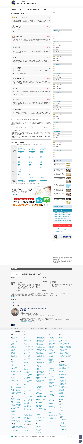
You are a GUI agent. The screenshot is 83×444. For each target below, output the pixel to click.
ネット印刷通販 (52, 376)
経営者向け (51, 382)
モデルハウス (31, 148)
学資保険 (13, 355)
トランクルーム (27, 356)
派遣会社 (50, 353)
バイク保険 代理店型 (63, 368)
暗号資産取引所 (14, 389)
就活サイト (51, 337)
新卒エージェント (52, 364)
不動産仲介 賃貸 (14, 408)
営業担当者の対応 (32, 149)
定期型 (65, 378)
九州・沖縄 (42, 159)
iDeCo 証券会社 (14, 368)
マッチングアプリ (52, 407)
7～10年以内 (42, 177)
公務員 (37, 399)
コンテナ (26, 359)
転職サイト (51, 341)
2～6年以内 (31, 177)
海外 (28, 426)
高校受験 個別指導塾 (40, 353)
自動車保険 (13, 335)
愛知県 (19, 164)
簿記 (40, 395)
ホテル (25, 427)
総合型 (26, 394)
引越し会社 (26, 362)
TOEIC (37, 396)
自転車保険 (13, 344)
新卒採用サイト (52, 362)
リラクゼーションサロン (40, 417)
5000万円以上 (31, 181)
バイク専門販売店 (28, 380)
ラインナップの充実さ (43, 148)
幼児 (37, 387)
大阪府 (30, 164)
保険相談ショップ (14, 356)
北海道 (19, 156)
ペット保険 (13, 349)
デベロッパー (14, 432)
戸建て (18, 399)
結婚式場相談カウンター (53, 404)
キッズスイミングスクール (40, 418)
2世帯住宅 (20, 171)
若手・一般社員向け (53, 385)
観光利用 (26, 430)
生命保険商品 (62, 381)
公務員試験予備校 (39, 406)
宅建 (37, 395)
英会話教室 (38, 389)
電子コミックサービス (28, 393)
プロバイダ (61, 344)
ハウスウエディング (52, 400)
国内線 (26, 421)
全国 (55, 418)
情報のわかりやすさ (21, 148)
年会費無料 (14, 381)
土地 (21, 399)
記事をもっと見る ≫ (58, 206)
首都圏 (13, 405)
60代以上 (19, 169)
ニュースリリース (28, 436)
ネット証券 (13, 361)
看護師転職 (51, 347)
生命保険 (13, 350)
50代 (40, 167)
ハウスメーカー (15, 430)
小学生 (44, 377)
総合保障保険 (62, 395)
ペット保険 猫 (62, 375)
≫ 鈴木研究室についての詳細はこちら (27, 321)
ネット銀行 (13, 370)
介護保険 (61, 393)
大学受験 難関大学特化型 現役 (41, 341)
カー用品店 (38, 430)
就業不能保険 (62, 389)
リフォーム (13, 414)
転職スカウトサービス (53, 344)
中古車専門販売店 (28, 374)
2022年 (23, 302)
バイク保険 (13, 340)
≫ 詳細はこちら (14, 296)
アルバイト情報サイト (53, 340)
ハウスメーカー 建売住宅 (61, 229)
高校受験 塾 (38, 346)
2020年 (30, 302)
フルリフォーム (15, 415)
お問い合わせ (41, 436)
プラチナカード (64, 423)
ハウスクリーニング (28, 341)
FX (11, 375)
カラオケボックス (52, 419)
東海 (40, 157)
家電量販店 (38, 425)
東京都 (19, 162)
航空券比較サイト (27, 417)
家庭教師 (37, 378)
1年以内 (19, 177)
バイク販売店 (26, 378)
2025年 (12, 302)
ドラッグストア (39, 426)
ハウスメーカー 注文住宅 (15, 421)
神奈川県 (30, 162)
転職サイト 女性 (52, 343)
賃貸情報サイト (14, 410)
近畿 (19, 159)
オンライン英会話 (39, 390)
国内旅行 (26, 415)
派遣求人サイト (52, 356)
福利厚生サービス (27, 406)
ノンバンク (17, 378)
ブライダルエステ (52, 391)
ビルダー (13, 424)
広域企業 (62, 350)
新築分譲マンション (60, 231)
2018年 (37, 302)
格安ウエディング (52, 402)
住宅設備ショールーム (15, 413)
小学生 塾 (37, 369)
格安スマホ (66, 343)
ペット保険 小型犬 (62, 374)
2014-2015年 (48, 302)
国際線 (29, 421)
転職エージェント (52, 346)
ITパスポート (42, 399)
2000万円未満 (20, 180)
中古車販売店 (26, 372)
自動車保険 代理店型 (63, 365)
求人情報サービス (52, 358)
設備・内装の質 (31, 152)
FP (37, 393)
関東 (56, 414)
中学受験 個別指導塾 (40, 363)
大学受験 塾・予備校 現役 (41, 335)
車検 (25, 384)
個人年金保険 (62, 396)
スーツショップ (39, 429)
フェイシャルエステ (52, 392)
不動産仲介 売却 (14, 398)
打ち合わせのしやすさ (22, 149)
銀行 (13, 365)
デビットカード (14, 386)
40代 (30, 167)
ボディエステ (51, 394)
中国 (70, 347)
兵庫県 (41, 164)
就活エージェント (52, 335)
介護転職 (50, 349)
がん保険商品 (62, 386)
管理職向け (51, 383)
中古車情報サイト (27, 371)
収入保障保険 (62, 384)
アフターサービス (57, 150)
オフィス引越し (27, 402)
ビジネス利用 (27, 428)
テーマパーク (51, 421)
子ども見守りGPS (27, 409)
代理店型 (13, 338)
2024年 (16, 302)
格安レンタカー (27, 366)
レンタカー (26, 365)
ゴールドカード (15, 384)
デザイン (41, 151)
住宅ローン (58, 228)
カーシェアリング (27, 363)
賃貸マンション (14, 411)
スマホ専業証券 (14, 367)
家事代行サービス (27, 340)
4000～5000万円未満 (21, 181)
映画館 (50, 412)
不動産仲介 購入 (14, 401)
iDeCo (60, 408)
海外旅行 (31, 415)
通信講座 (37, 392)
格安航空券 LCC (27, 420)
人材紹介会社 (51, 366)
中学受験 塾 (38, 360)
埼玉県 (30, 161)
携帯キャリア (62, 335)
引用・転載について (48, 436)
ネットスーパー (27, 350)
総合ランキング (20, 146)
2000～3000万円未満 (32, 180)
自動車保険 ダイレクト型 (64, 364)
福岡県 (30, 165)
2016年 (44, 302)
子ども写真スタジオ (28, 390)
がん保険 (13, 353)
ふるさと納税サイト (28, 355)
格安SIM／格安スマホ (63, 341)
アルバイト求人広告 (52, 370)
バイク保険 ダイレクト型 (64, 367)
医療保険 (13, 352)
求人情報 (53, 436)
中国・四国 (31, 159)
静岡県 (41, 162)
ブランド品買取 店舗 (28, 400)
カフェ (25, 387)
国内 (25, 426)
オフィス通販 (26, 403)
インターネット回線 (63, 352)
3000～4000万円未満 (43, 180)
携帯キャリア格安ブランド (64, 337)
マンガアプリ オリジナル (29, 399)
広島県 (19, 165)
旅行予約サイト (27, 414)
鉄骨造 (30, 174)
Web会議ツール (52, 379)
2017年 (40, 302)
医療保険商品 (62, 377)
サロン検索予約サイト (53, 395)
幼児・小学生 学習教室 (40, 380)
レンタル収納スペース (29, 358)
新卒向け (51, 386)
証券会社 (13, 364)
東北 (29, 156)
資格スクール (38, 400)
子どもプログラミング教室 (41, 409)
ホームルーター (62, 338)
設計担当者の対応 (21, 151)
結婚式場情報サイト (52, 406)
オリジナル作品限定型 (29, 396)
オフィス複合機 (27, 405)
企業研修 (50, 380)
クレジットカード (14, 380)
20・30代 (19, 167)
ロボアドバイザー (14, 393)
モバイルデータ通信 (63, 340)
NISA (12, 362)
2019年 (33, 302)
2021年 (26, 302)
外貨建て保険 (62, 392)
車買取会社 (26, 369)
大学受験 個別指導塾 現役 (41, 338)
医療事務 (40, 393)
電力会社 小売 (26, 408)
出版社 (26, 397)
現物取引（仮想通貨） (16, 390)
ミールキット (26, 347)
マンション (14, 399)
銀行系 (13, 378)
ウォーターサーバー (28, 335)
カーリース (26, 368)
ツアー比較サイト (27, 423)
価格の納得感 (42, 149)
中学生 (41, 377)
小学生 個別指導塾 (39, 372)
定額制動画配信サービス (28, 388)
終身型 (61, 378)
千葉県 (41, 161)
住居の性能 (20, 152)
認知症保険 (61, 390)
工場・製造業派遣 (52, 355)
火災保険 (13, 346)
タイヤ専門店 (38, 432)
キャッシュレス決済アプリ (16, 387)
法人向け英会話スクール (40, 408)
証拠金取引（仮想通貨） (17, 392)
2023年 (19, 302)
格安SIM (61, 343)
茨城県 (19, 161)
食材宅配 (25, 344)
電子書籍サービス (27, 391)
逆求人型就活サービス (53, 338)
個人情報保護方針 (35, 436)
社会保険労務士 (43, 396)
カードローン (13, 377)
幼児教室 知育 (38, 381)
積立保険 (61, 399)
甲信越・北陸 (31, 157)
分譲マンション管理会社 (16, 404)
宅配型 (26, 360)
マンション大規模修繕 (15, 407)
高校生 (37, 377)
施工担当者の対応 (32, 151)
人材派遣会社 (51, 368)
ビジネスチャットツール (53, 377)
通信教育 (37, 375)
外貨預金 (13, 373)
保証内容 (41, 152)
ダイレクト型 (14, 337)
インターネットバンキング (16, 371)
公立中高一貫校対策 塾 (40, 366)
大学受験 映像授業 (39, 344)
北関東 (41, 156)
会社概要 (23, 436)
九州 (21, 405)
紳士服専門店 (38, 427)
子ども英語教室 (39, 386)
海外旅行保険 (13, 347)
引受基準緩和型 (63, 380)
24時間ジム (38, 415)
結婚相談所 (51, 403)
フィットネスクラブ (39, 414)
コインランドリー (27, 343)
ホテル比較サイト (27, 418)
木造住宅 (19, 174)
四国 (61, 349)
